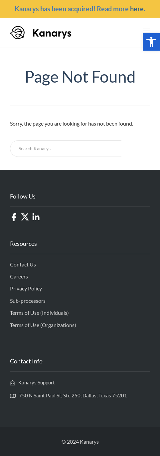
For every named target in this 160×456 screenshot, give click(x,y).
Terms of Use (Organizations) (43, 325)
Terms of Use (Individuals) (39, 312)
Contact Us (23, 264)
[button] (151, 42)
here (137, 9)
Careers (19, 276)
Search (135, 148)
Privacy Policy (26, 288)
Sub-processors (28, 300)
